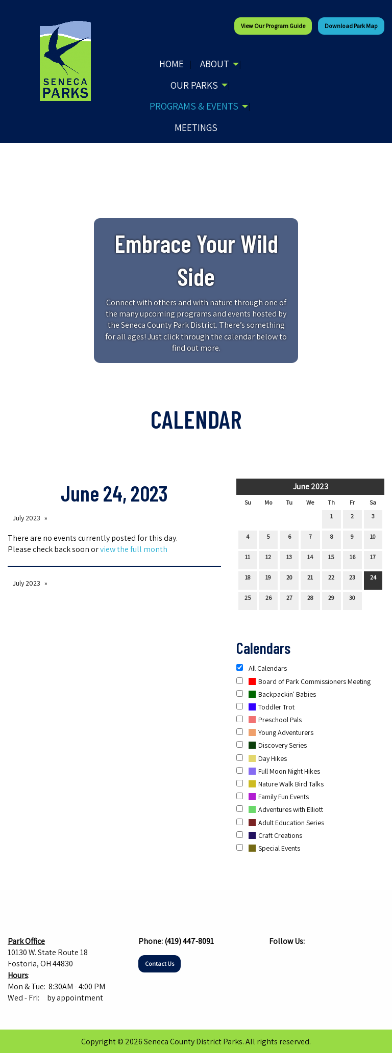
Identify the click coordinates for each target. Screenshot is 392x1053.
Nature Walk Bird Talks (280, 783)
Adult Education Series (280, 822)
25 (247, 600)
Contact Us (159, 963)
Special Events (268, 848)
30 (352, 600)
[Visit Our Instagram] (293, 960)
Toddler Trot (265, 707)
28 (310, 600)
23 (352, 579)
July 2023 (26, 517)
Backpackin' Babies (276, 694)
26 (268, 600)
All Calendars (261, 668)
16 (352, 559)
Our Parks (194, 85)
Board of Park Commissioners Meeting (303, 681)
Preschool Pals (269, 719)
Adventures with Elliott (279, 809)
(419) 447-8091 (189, 941)
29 (331, 600)
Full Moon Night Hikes (278, 771)
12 (268, 559)
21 (310, 579)
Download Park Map (351, 26)
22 (331, 579)
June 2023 (310, 486)
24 (373, 579)
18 (247, 579)
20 (289, 579)
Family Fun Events (272, 796)
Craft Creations (269, 835)
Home (171, 63)
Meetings (196, 127)
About (214, 63)
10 (373, 539)
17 (373, 559)
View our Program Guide (273, 26)
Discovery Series (271, 745)
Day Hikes (261, 758)
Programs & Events (194, 106)
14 (310, 559)
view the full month (133, 549)
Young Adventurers (274, 732)
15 (331, 559)
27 (289, 600)
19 (268, 579)
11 (247, 559)
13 (289, 559)
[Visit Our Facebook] (277, 960)
